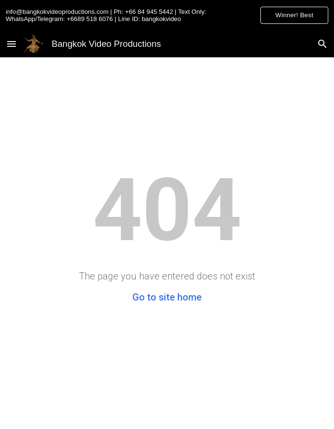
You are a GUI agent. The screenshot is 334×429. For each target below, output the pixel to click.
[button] (11, 44)
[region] (167, 15)
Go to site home (167, 297)
